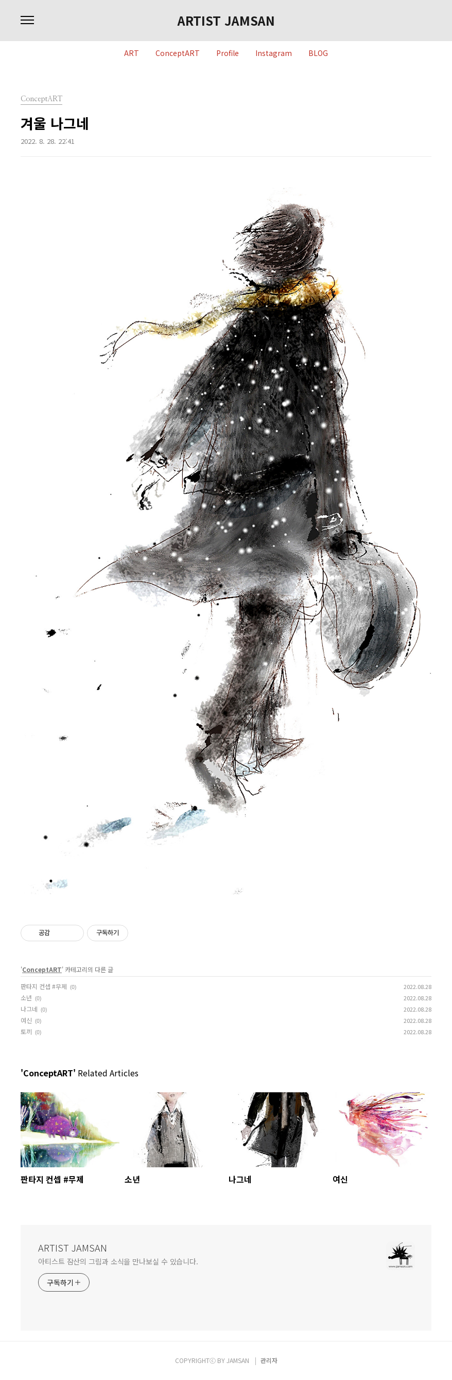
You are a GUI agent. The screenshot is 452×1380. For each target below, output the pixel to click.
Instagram (273, 53)
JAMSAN (238, 1360)
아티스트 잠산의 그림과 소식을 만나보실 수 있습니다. (118, 1261)
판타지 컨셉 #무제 (44, 986)
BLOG (318, 53)
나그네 (29, 1008)
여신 (26, 1020)
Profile (227, 53)
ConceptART (177, 53)
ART (131, 53)
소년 (26, 997)
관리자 (268, 1360)
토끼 (26, 1031)
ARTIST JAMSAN (226, 20)
